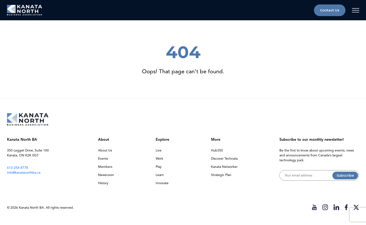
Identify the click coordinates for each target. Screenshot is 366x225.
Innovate (162, 183)
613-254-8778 (17, 168)
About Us (105, 150)
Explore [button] (162, 139)
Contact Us (329, 10)
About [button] (103, 139)
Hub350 (217, 150)
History (103, 183)
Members (105, 167)
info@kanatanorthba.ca (23, 173)
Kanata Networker (224, 167)
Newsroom (106, 175)
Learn (160, 175)
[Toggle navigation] (355, 10)
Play (159, 167)
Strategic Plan (221, 175)
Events (103, 159)
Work (159, 159)
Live (159, 150)
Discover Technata (224, 159)
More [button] (215, 139)
